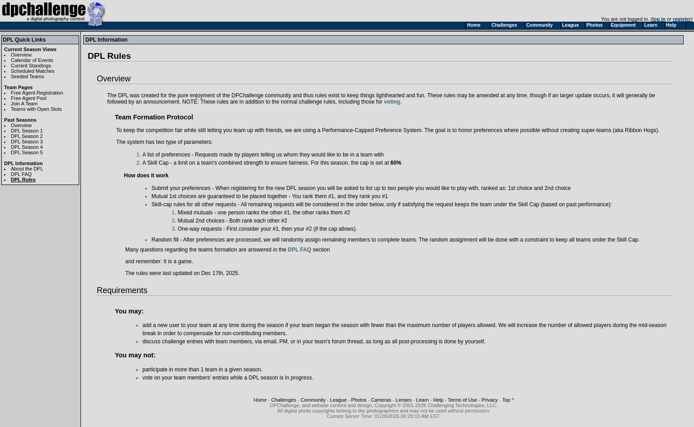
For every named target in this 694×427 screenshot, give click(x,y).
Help (438, 400)
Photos (359, 400)
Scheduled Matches (33, 71)
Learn (422, 400)
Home (260, 400)
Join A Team (24, 103)
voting (392, 102)
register (682, 19)
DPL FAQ (21, 174)
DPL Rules (23, 179)
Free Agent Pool (29, 98)
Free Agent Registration (37, 92)
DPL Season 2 (27, 136)
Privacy (490, 400)
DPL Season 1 (27, 130)
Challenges (283, 400)
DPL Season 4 (27, 147)
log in (659, 19)
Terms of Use (462, 400)
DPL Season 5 (27, 152)
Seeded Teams (27, 76)
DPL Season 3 (27, 141)
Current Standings (31, 65)
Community (313, 400)
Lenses (403, 400)
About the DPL (27, 168)
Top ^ (508, 400)
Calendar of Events (32, 60)
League (338, 400)
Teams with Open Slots (36, 109)
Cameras (381, 400)
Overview (21, 54)
